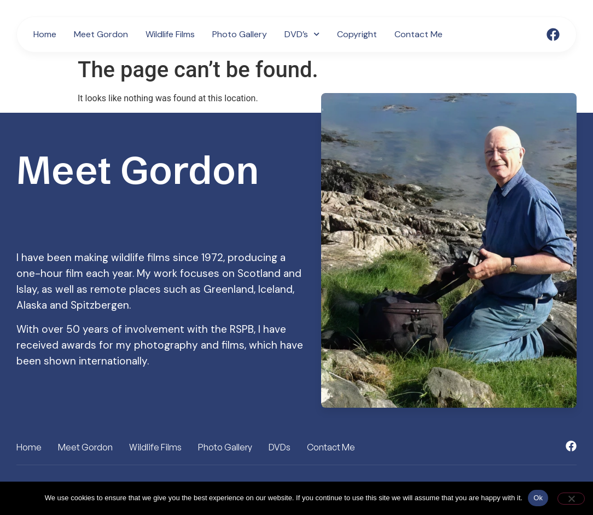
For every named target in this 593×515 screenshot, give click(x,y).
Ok (538, 498)
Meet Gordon (101, 34)
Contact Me (418, 34)
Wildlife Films (170, 34)
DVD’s (301, 34)
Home (44, 34)
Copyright (357, 34)
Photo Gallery (239, 34)
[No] (571, 499)
